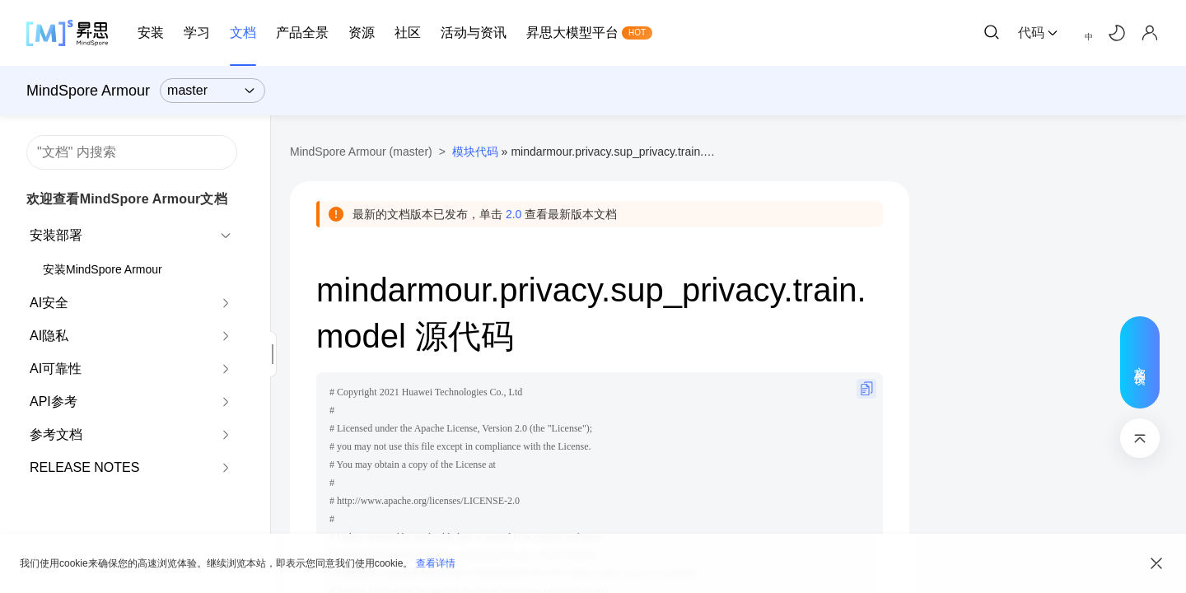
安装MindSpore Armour (102, 269)
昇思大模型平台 (572, 33)
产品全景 (302, 33)
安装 (151, 33)
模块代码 (475, 151)
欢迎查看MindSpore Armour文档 (126, 199)
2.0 (513, 214)
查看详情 (435, 563)
